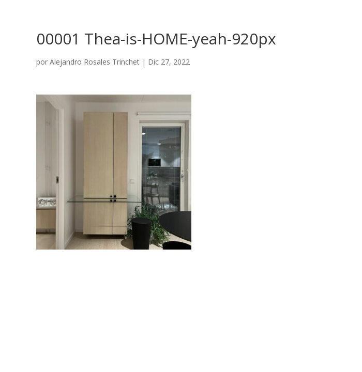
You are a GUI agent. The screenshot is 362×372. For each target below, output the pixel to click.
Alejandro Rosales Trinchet (95, 62)
